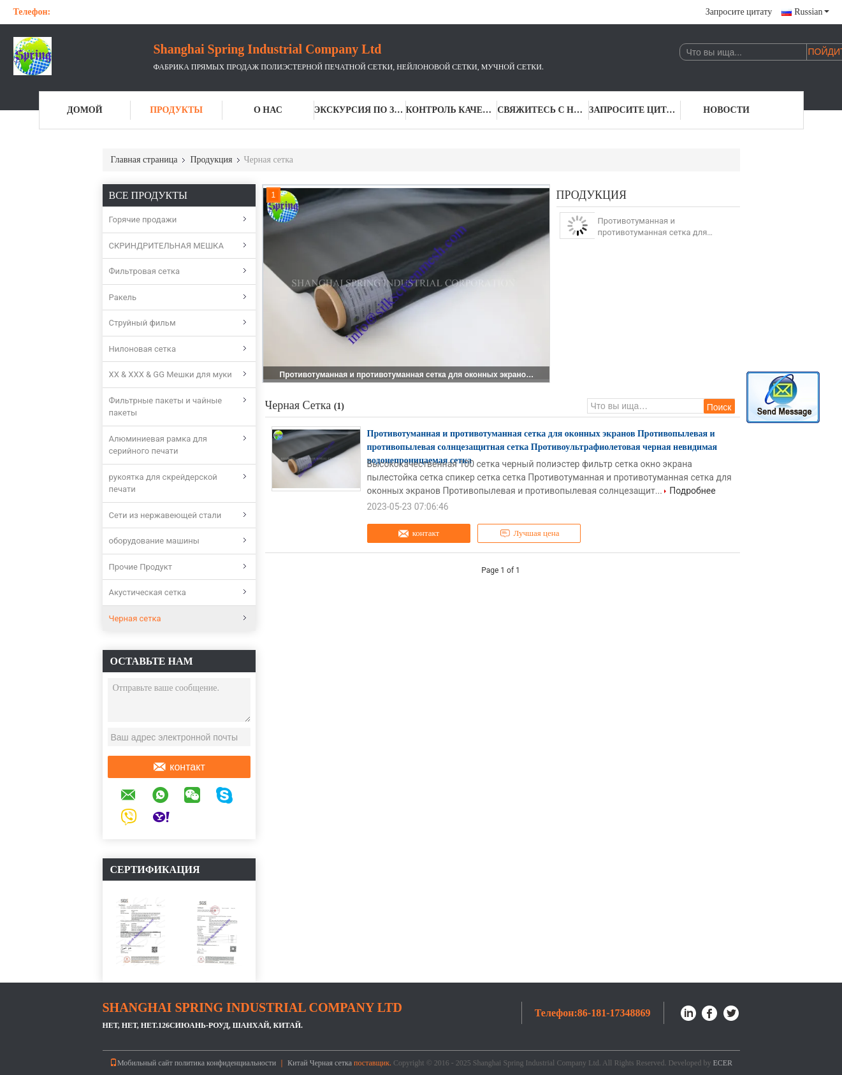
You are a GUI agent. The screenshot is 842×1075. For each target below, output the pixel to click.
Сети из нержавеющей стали (165, 515)
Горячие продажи (143, 219)
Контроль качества (452, 110)
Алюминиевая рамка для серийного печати (158, 445)
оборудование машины (154, 540)
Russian (811, 12)
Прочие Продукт (141, 567)
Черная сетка (135, 618)
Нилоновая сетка (142, 349)
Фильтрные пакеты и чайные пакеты (165, 407)
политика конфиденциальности (225, 1062)
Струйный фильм (142, 323)
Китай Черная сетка (319, 1062)
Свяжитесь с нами (543, 110)
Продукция (211, 159)
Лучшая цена (530, 533)
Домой (85, 110)
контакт (178, 767)
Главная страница (144, 159)
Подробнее (692, 491)
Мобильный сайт (141, 1062)
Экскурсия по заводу (360, 110)
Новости (726, 110)
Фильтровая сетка (144, 271)
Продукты (176, 110)
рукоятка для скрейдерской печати (163, 483)
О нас (268, 110)
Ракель (123, 297)
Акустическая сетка (147, 592)
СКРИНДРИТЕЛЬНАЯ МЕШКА (166, 245)
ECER (722, 1062)
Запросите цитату (739, 12)
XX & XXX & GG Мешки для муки (170, 374)
